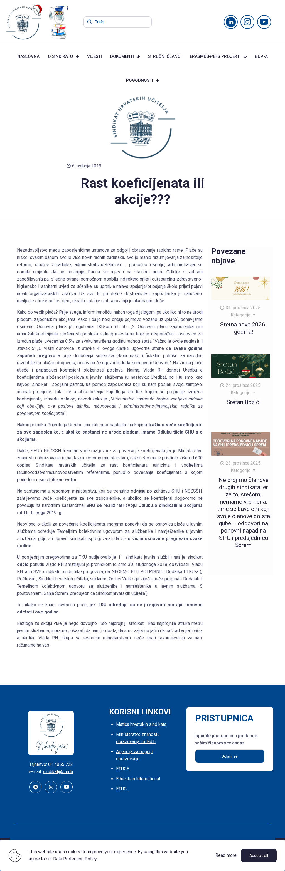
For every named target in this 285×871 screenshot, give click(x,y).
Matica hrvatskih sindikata (141, 724)
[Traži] (117, 22)
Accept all (258, 855)
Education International (138, 778)
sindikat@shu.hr (58, 771)
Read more (226, 855)
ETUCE (123, 768)
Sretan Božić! (244, 402)
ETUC (122, 788)
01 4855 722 (60, 764)
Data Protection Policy (75, 859)
